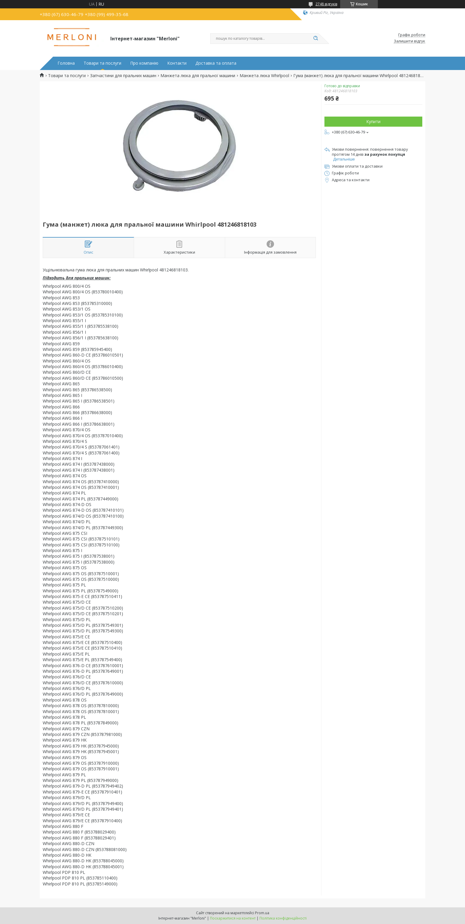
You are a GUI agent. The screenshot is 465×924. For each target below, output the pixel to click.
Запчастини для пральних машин (123, 75)
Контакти (177, 63)
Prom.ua (262, 912)
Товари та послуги (102, 63)
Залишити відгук (409, 41)
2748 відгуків (326, 4)
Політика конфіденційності (283, 918)
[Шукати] (315, 38)
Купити (373, 121)
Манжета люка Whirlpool (264, 75)
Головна (66, 63)
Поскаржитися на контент (233, 918)
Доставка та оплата (215, 63)
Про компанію (144, 63)
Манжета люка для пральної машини (197, 75)
